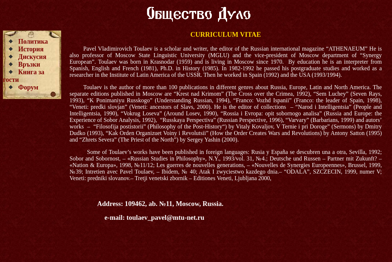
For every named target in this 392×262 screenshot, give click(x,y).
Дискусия (32, 56)
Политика (33, 41)
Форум (28, 87)
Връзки (29, 64)
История (31, 49)
